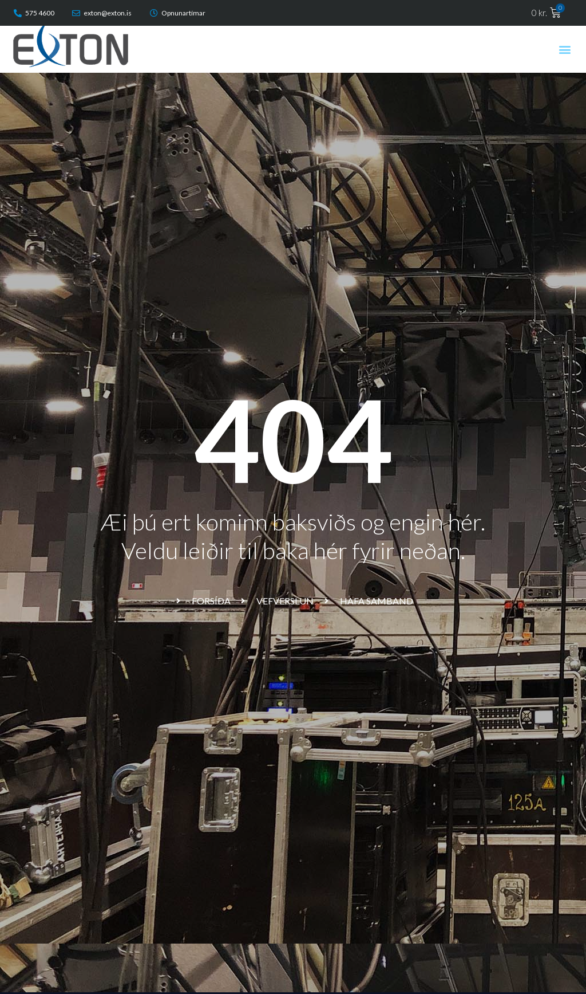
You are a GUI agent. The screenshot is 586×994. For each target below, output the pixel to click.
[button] (565, 49)
